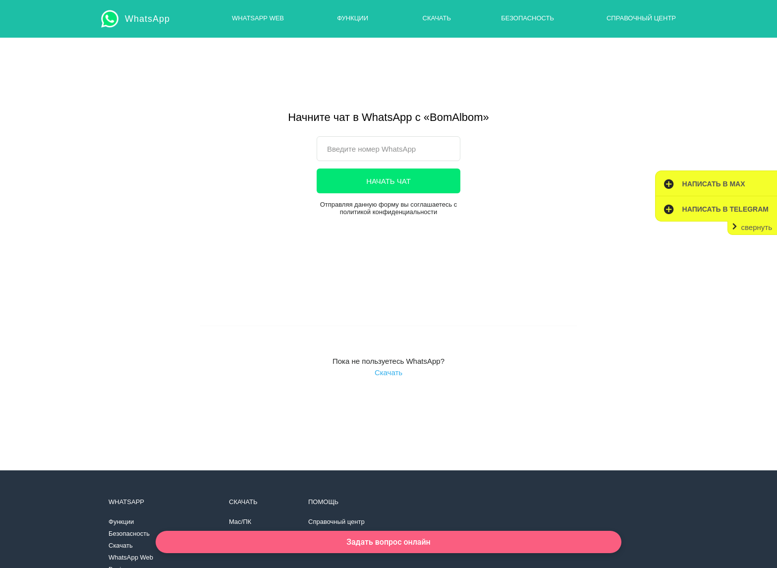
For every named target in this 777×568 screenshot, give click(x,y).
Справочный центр (641, 18)
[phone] (388, 148)
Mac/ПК (240, 521)
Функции (352, 18)
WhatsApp (147, 19)
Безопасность (527, 18)
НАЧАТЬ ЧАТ (388, 181)
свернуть (756, 227)
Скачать (437, 18)
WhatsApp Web (258, 18)
